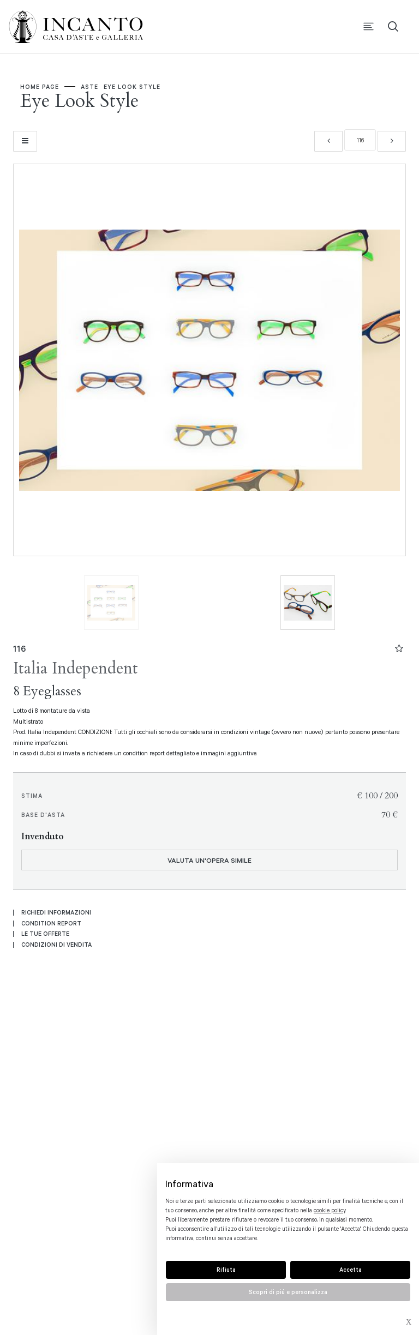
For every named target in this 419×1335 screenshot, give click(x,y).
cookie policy (329, 1209)
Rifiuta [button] (226, 1269)
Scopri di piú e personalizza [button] (288, 1292)
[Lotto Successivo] (392, 140)
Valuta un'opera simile (209, 859)
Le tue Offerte (45, 932)
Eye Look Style (133, 87)
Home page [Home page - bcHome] (40, 87)
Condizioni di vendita (56, 943)
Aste (90, 87)
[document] (288, 1211)
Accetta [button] (350, 1269)
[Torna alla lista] (25, 140)
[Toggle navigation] (368, 27)
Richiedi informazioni (56, 911)
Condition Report (51, 921)
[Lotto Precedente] (328, 140)
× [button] (408, 1323)
